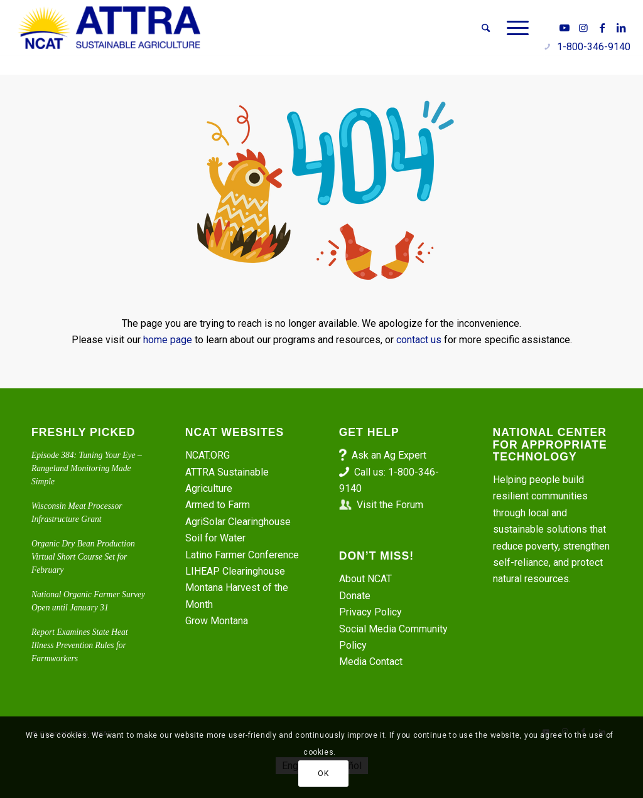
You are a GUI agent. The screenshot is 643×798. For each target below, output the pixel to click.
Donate (354, 596)
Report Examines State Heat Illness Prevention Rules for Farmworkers (79, 645)
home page (167, 340)
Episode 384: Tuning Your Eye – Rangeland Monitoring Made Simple (86, 468)
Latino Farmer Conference (242, 555)
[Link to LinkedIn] (621, 27)
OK (323, 773)
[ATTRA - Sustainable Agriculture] (109, 28)
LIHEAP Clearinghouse (235, 571)
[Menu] (514, 28)
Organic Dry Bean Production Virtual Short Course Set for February (83, 557)
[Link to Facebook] (602, 27)
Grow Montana (216, 621)
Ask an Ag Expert (389, 455)
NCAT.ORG (207, 455)
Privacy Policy (370, 612)
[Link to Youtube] (564, 27)
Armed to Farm (217, 505)
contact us (418, 340)
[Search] (485, 28)
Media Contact (371, 662)
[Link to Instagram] (583, 27)
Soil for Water (215, 538)
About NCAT (365, 579)
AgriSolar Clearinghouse (238, 522)
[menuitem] (485, 28)
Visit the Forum (390, 505)
